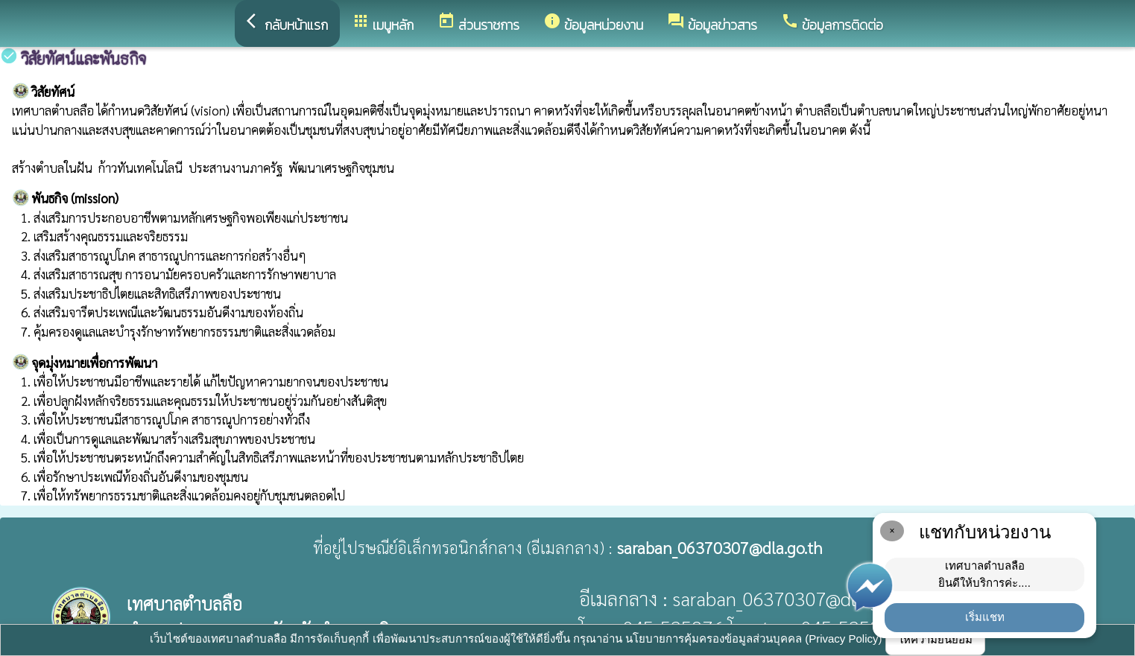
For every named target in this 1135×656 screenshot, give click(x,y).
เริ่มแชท (985, 617)
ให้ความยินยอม (935, 639)
